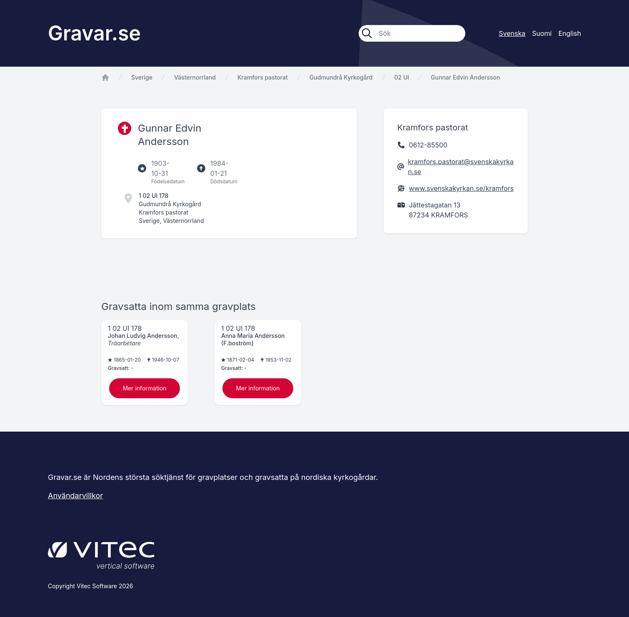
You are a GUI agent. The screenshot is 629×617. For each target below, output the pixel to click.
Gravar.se (94, 33)
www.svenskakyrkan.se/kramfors (461, 188)
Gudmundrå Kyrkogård (341, 77)
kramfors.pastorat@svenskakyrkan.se (461, 166)
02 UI (401, 77)
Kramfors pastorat (262, 77)
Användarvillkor (75, 495)
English (569, 33)
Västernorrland (195, 77)
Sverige (141, 77)
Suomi (542, 33)
